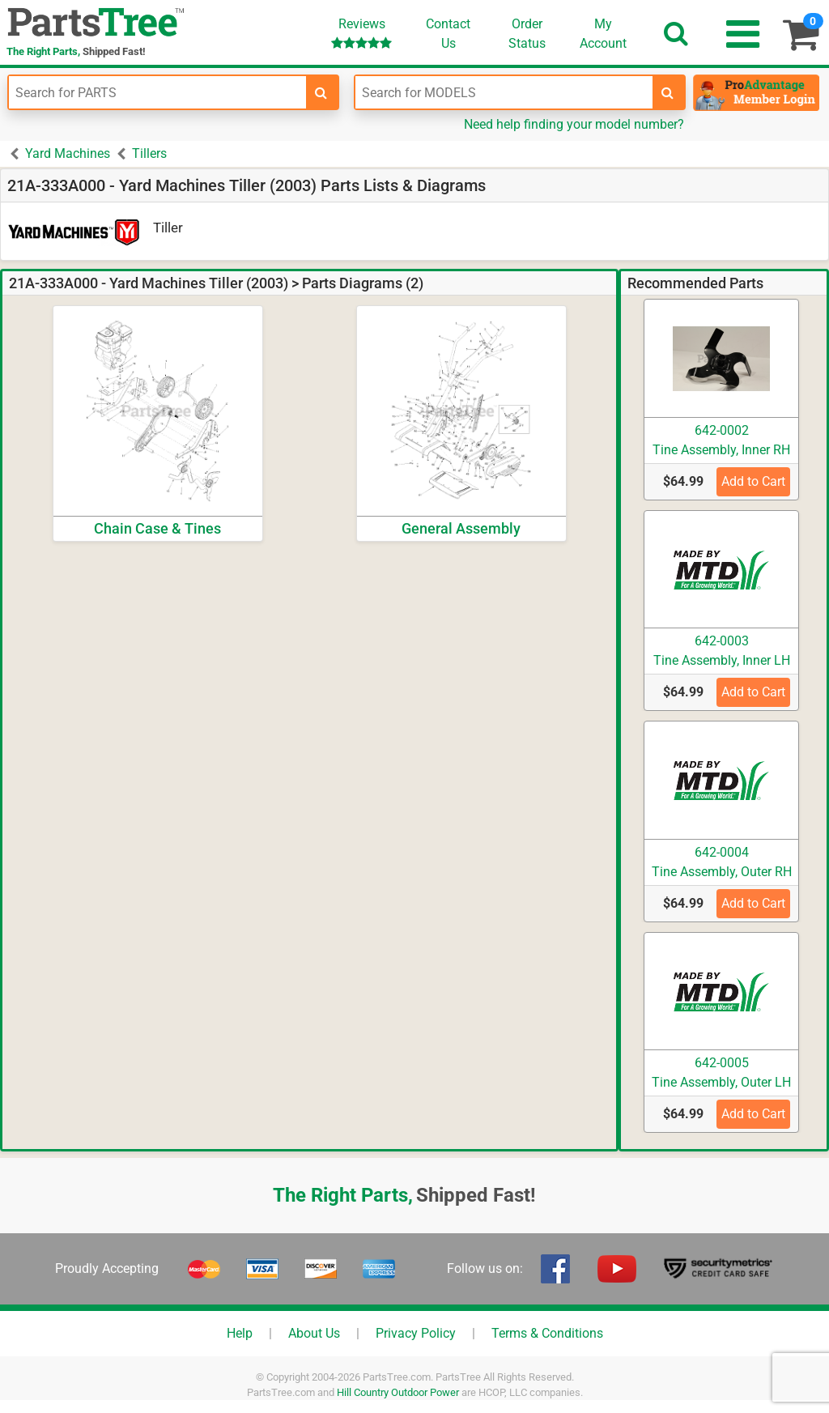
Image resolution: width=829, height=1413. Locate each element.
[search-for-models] (668, 92)
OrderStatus (527, 33)
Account (603, 33)
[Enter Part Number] (157, 92)
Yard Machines (67, 153)
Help (240, 1333)
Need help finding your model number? (574, 124)
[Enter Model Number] (504, 92)
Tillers (149, 153)
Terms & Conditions (547, 1333)
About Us (314, 1333)
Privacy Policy (416, 1333)
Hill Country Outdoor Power (398, 1392)
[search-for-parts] (321, 92)
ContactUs (448, 33)
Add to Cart (753, 481)
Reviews (361, 32)
